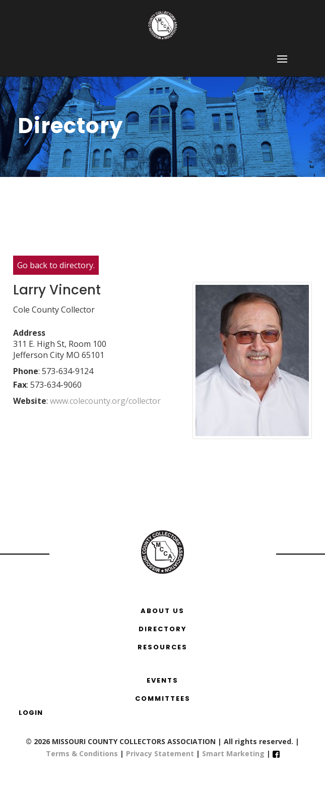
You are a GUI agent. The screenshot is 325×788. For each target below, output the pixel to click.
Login (31, 712)
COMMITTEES (162, 698)
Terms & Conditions (82, 753)
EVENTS (162, 680)
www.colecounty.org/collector (106, 400)
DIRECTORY (163, 629)
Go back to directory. (56, 265)
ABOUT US (162, 611)
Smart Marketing (234, 753)
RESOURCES (162, 647)
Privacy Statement (160, 753)
